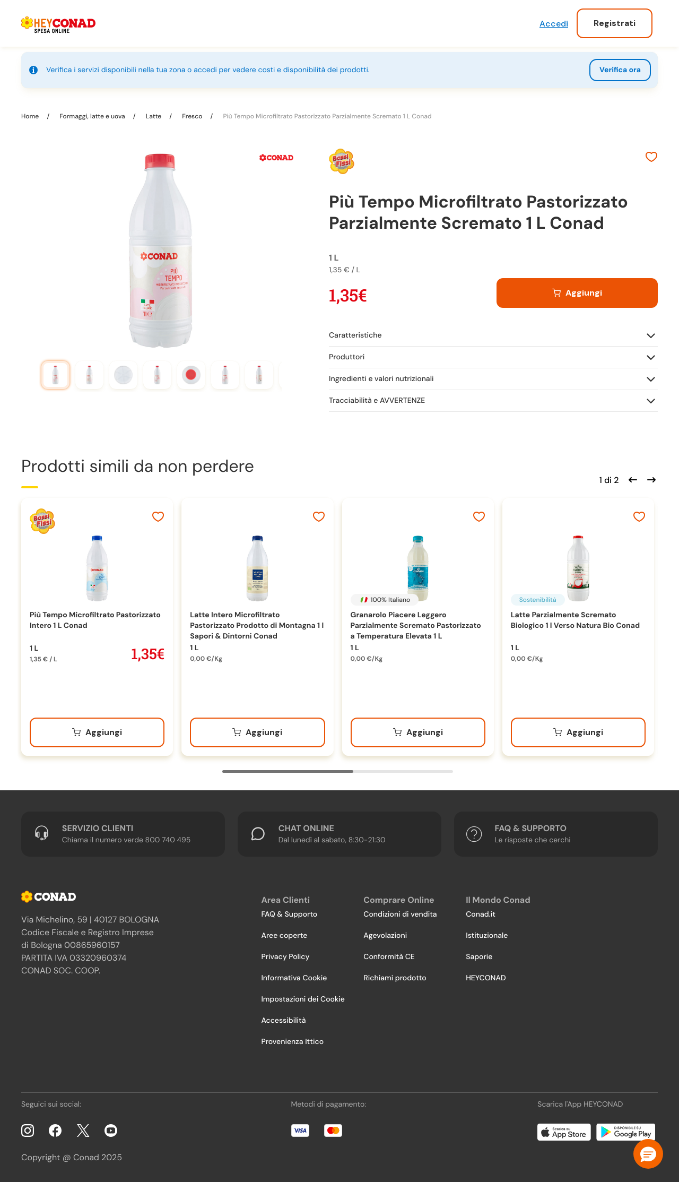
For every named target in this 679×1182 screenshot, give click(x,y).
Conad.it (480, 914)
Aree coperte (284, 936)
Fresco (192, 116)
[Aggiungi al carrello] (577, 293)
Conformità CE (388, 957)
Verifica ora (620, 70)
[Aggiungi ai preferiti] (651, 158)
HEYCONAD (486, 978)
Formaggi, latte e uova (92, 116)
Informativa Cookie (294, 978)
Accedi (553, 23)
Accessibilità (283, 1020)
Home (30, 116)
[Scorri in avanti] (649, 478)
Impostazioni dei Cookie (303, 999)
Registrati (615, 23)
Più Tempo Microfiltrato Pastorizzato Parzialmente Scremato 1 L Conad (326, 116)
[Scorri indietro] (631, 478)
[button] (648, 1154)
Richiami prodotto (394, 978)
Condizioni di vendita (400, 914)
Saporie (479, 957)
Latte (153, 116)
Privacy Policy (285, 957)
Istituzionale (487, 936)
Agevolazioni (385, 936)
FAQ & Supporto (289, 914)
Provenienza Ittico (292, 1042)
